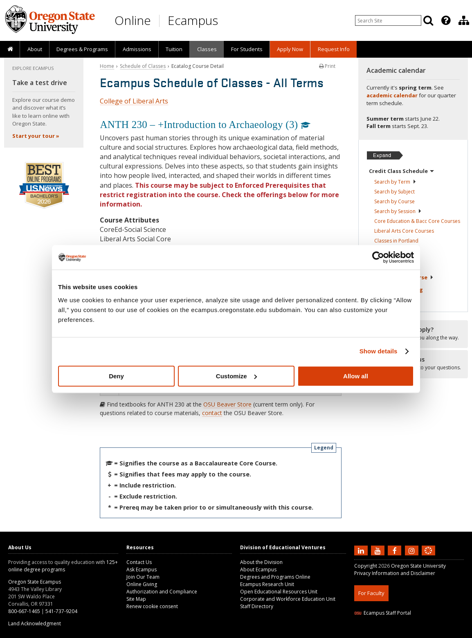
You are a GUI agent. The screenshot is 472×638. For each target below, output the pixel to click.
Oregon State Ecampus (34, 581)
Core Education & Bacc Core (417, 221)
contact (212, 413)
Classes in (396, 240)
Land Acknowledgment (34, 623)
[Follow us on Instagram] (412, 550)
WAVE (436, 632)
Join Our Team (143, 576)
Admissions (137, 49)
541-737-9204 (61, 611)
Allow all (355, 376)
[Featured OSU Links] (445, 20)
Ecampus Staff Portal (382, 612)
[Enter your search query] (388, 20)
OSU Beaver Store (227, 404)
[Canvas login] (428, 557)
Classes (207, 49)
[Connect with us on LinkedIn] (362, 550)
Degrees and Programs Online (275, 576)
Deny (116, 376)
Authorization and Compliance (161, 591)
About (34, 49)
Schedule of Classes (143, 66)
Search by (395, 181)
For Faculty (371, 593)
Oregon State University (418, 565)
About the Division (261, 562)
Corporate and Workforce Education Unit (287, 598)
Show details (379, 351)
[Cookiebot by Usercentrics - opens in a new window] (378, 257)
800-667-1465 (24, 611)
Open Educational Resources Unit (278, 591)
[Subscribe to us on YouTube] (379, 550)
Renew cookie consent (152, 606)
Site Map (136, 598)
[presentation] (445, 20)
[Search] (428, 20)
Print (327, 66)
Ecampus (193, 20)
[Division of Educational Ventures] (464, 20)
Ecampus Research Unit (267, 584)
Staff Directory (256, 606)
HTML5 (400, 632)
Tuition (174, 49)
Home (107, 66)
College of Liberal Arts (134, 101)
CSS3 (418, 632)
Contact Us (139, 562)
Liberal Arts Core (404, 230)
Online (133, 20)
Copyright (365, 565)
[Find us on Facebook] (395, 550)
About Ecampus (258, 569)
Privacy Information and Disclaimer (394, 573)
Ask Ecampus (141, 569)
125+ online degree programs (63, 566)
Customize (236, 376)
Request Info (334, 49)
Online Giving (141, 584)
